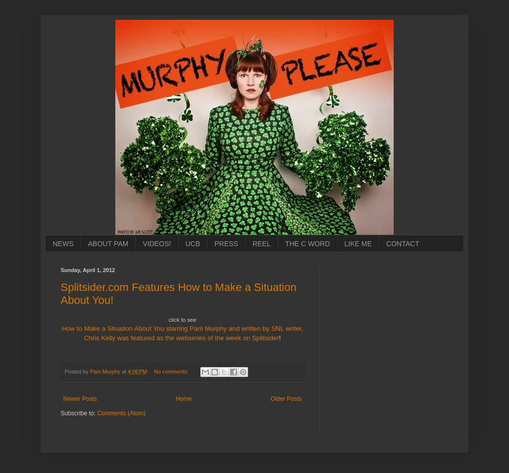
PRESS (226, 244)
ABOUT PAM (108, 244)
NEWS (63, 244)
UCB (192, 244)
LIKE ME (358, 244)
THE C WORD (307, 244)
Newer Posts (80, 398)
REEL (262, 244)
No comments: (172, 372)
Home (184, 398)
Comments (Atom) (121, 413)
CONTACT (403, 244)
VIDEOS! (157, 244)
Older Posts (286, 398)
